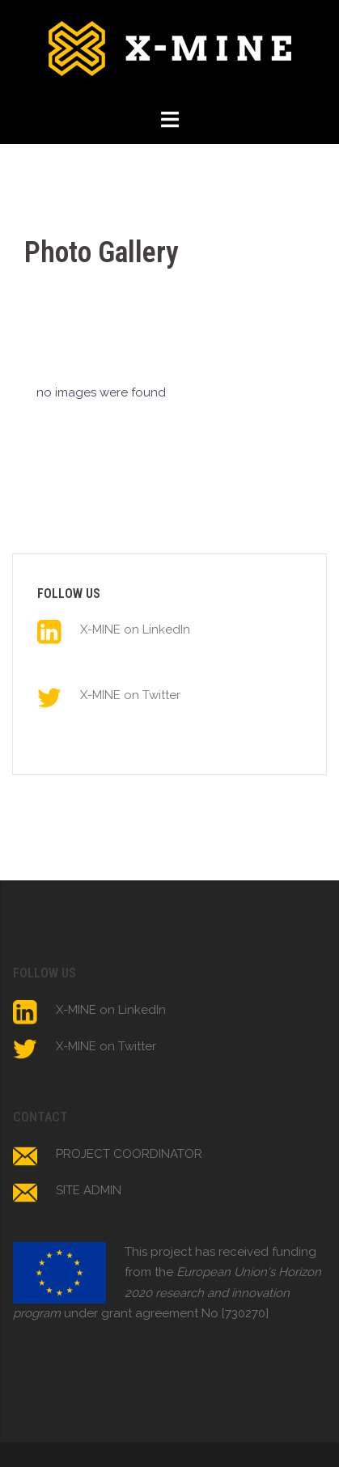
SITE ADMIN (88, 1190)
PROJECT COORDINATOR (129, 1154)
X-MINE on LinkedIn (135, 629)
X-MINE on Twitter (130, 695)
